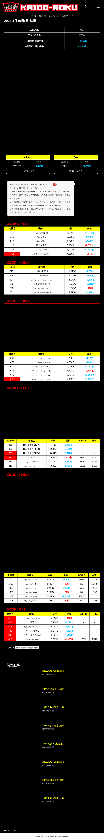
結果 (9, 648)
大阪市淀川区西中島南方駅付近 (27, 648)
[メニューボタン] (98, 7)
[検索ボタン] (86, 7)
